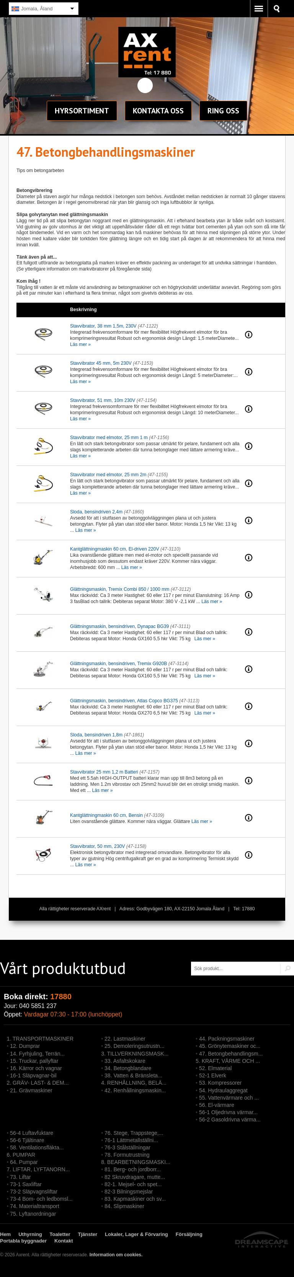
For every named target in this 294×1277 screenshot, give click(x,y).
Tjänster (88, 1234)
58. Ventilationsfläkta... (37, 1147)
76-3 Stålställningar (127, 1147)
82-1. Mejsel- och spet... (133, 1184)
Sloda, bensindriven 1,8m (96, 735)
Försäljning (189, 1234)
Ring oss (223, 111)
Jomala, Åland (31, 9)
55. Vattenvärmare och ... (229, 1098)
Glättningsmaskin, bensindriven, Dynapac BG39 (119, 626)
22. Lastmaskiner (125, 1039)
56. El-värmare (216, 1105)
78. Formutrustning (127, 1155)
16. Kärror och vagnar (36, 1068)
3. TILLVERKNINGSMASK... (134, 1054)
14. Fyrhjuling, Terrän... (37, 1054)
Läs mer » (80, 344)
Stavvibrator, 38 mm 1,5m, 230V (103, 326)
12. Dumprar (25, 1046)
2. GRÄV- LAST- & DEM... (38, 1083)
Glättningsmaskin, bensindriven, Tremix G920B (118, 663)
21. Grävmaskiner (31, 1090)
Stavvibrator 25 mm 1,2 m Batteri (104, 772)
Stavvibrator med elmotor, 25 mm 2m (108, 474)
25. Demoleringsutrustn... (134, 1046)
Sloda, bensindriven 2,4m (96, 512)
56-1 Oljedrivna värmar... (228, 1112)
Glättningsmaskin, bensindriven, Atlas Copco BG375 (124, 700)
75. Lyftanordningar (33, 1214)
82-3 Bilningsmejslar (129, 1191)
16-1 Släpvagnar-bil (33, 1075)
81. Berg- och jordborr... (133, 1169)
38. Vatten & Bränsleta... (133, 1075)
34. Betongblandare (128, 1068)
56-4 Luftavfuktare (31, 1133)
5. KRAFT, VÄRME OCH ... (228, 1061)
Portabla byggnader (23, 1241)
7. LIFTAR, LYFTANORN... (38, 1169)
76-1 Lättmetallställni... (131, 1140)
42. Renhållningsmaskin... (135, 1090)
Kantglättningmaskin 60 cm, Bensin (106, 815)
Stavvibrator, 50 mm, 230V (97, 846)
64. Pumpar (24, 1162)
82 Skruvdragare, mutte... (135, 1177)
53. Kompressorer (220, 1083)
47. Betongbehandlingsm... (231, 1054)
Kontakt (158, 111)
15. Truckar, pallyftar (34, 1061)
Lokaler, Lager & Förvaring (136, 1234)
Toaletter (60, 1234)
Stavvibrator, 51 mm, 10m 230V (102, 400)
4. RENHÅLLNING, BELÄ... (133, 1083)
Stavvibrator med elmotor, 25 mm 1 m (109, 437)
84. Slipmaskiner (124, 1206)
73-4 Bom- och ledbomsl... (41, 1199)
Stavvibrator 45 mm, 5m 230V (101, 363)
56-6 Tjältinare (27, 1140)
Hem (5, 1234)
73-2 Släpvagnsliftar (33, 1191)
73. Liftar (20, 1177)
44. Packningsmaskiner (227, 1039)
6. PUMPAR (21, 1155)
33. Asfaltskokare (125, 1061)
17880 (61, 996)
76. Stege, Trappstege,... (134, 1133)
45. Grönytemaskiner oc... (229, 1046)
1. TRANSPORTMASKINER (40, 1039)
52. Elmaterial (215, 1068)
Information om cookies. (116, 1254)
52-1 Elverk (212, 1075)
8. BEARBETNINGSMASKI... (135, 1162)
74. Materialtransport (34, 1206)
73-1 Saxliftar (25, 1184)
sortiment (82, 111)
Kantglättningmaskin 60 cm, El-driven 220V (114, 549)
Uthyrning (30, 1234)
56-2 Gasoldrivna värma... (230, 1119)
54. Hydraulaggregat (223, 1090)
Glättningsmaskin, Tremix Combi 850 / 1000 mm (119, 589)
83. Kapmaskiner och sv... (135, 1199)
